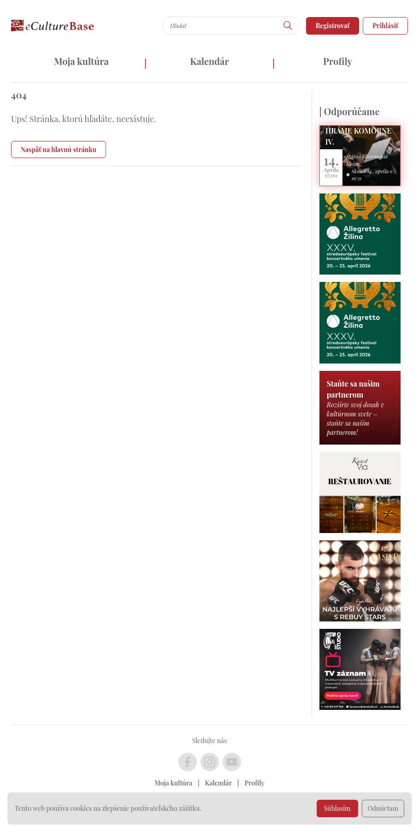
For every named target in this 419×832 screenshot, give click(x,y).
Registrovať (333, 25)
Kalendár (209, 61)
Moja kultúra (81, 61)
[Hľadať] (288, 25)
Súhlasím (337, 808)
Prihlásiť (385, 25)
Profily (337, 61)
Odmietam (383, 808)
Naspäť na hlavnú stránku (58, 149)
